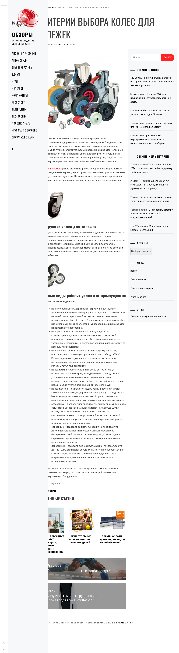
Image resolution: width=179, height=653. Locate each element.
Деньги (16, 74)
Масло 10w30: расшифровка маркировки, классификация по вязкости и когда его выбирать (152, 147)
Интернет (17, 88)
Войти (138, 282)
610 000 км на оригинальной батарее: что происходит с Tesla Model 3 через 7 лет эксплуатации (153, 81)
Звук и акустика (22, 67)
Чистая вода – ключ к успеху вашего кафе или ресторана (152, 208)
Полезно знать (21, 123)
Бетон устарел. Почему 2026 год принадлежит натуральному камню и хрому (154, 98)
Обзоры (22, 34)
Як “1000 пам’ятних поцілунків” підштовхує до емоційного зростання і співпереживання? (62, 576)
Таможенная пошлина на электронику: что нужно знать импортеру (151, 130)
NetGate (83, 45)
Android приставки (24, 53)
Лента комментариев (146, 299)
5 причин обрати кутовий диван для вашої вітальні (118, 571)
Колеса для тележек (61, 172)
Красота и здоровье (24, 130)
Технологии (19, 116)
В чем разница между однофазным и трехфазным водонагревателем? (154, 225)
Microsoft (18, 102)
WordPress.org (142, 308)
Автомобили (20, 60)
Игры (15, 81)
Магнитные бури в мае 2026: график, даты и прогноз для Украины (150, 114)
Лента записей (143, 290)
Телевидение (20, 109)
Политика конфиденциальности (152, 327)
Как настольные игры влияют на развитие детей (89, 570)
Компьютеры (20, 95)
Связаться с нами (23, 137)
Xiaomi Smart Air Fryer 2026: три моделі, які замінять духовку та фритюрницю (154, 176)
